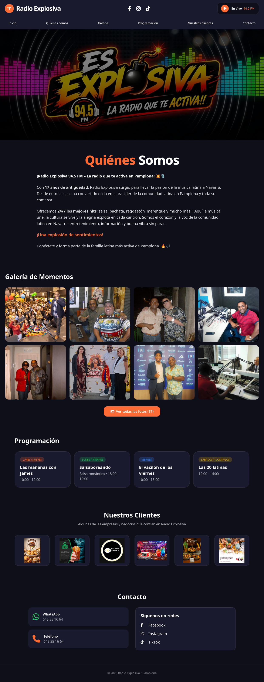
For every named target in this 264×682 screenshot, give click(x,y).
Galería (103, 23)
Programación (148, 23)
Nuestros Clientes (200, 23)
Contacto (249, 23)
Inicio (12, 23)
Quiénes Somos (57, 23)
